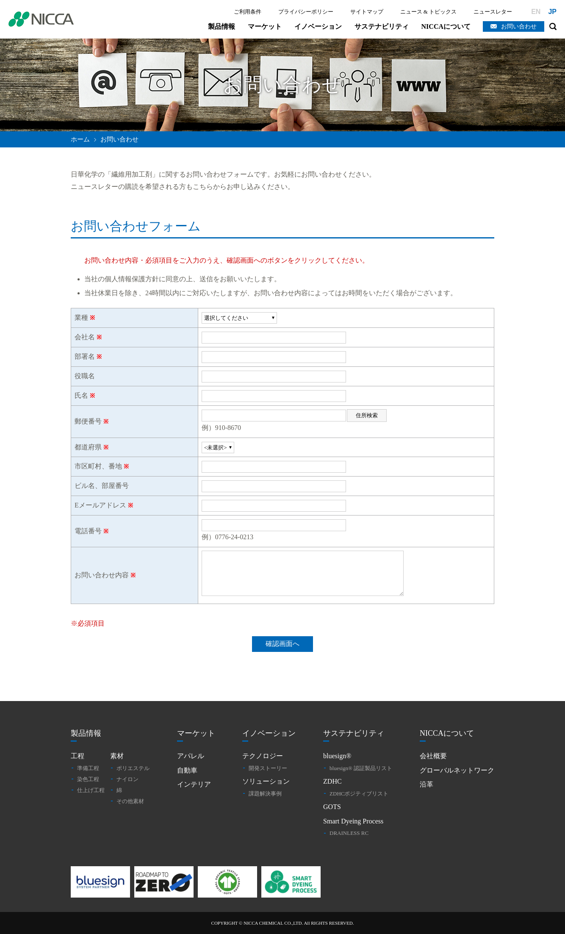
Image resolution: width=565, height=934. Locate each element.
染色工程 (88, 779)
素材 (117, 755)
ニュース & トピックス (428, 11)
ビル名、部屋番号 (102, 485)
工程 (77, 755)
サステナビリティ (382, 26)
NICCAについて (446, 26)
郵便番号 (88, 421)
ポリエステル (133, 768)
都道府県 (88, 447)
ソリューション (266, 781)
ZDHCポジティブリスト (359, 793)
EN (535, 11)
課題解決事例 (265, 793)
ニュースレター (493, 11)
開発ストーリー (268, 768)
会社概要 (433, 755)
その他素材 (130, 801)
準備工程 (88, 768)
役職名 (85, 376)
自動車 (187, 770)
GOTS (332, 806)
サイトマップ (366, 11)
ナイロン (127, 779)
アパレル (190, 755)
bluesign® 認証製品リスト (361, 768)
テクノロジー (262, 755)
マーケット (265, 26)
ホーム (80, 139)
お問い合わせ (519, 26)
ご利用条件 (247, 11)
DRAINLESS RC (349, 833)
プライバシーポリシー (305, 11)
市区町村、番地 (98, 466)
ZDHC (332, 781)
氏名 (81, 395)
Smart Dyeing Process (353, 821)
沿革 (426, 784)
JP (552, 11)
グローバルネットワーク (457, 770)
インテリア (194, 784)
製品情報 (221, 26)
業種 (81, 317)
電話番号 (88, 531)
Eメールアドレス (100, 505)
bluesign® (337, 755)
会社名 (85, 337)
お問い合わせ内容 (102, 575)
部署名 (85, 356)
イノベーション (318, 26)
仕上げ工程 (91, 790)
